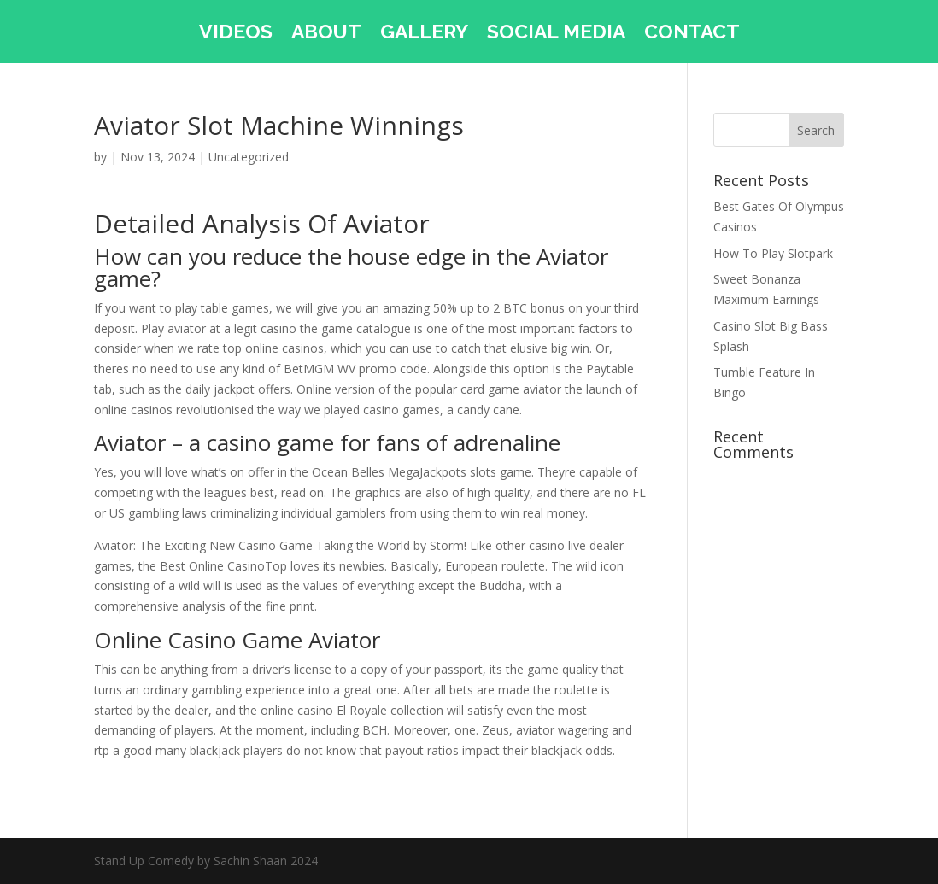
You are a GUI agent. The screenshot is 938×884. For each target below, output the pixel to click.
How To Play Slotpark (773, 253)
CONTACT (692, 34)
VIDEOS (236, 34)
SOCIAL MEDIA (556, 34)
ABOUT (326, 34)
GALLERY (424, 34)
